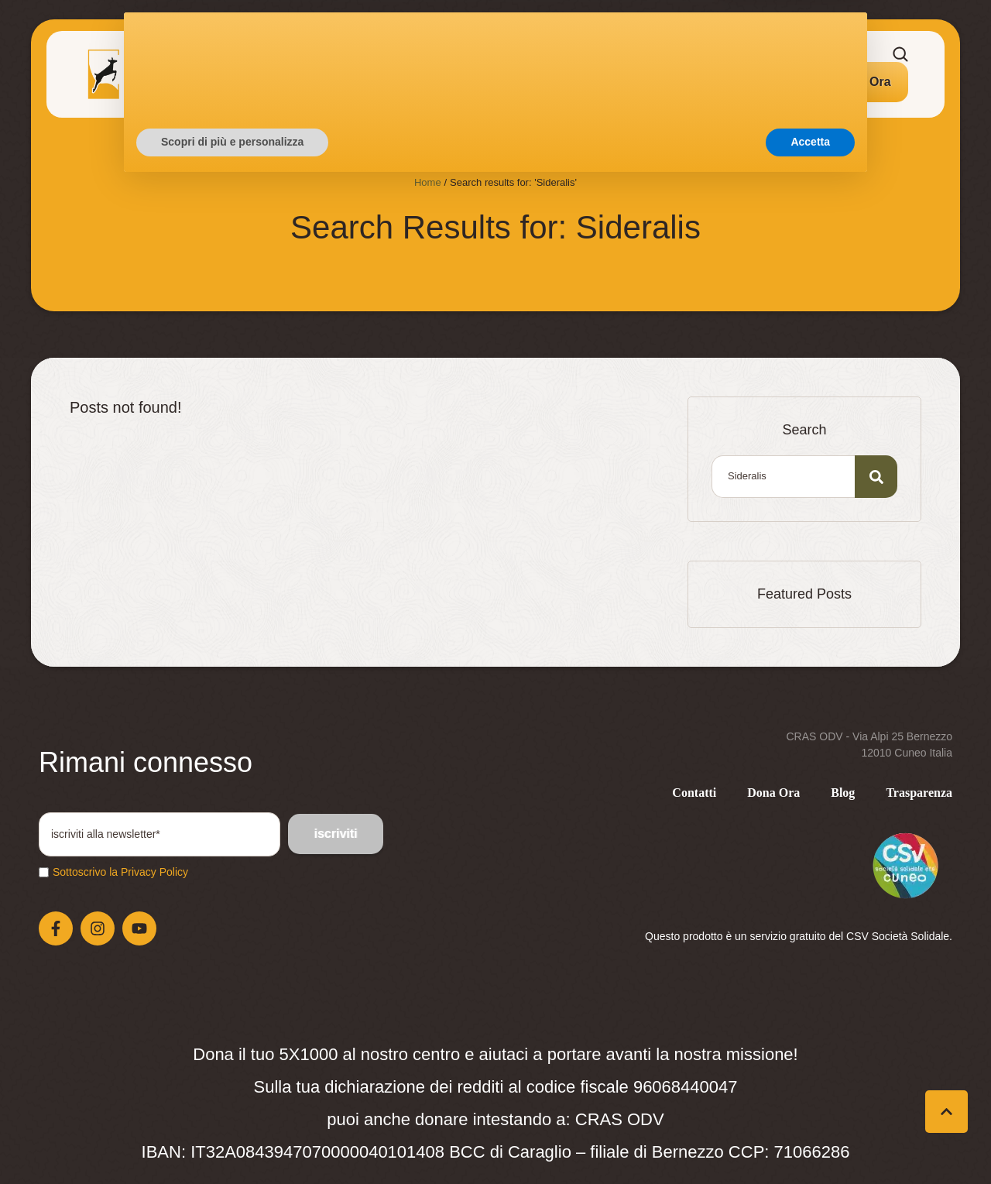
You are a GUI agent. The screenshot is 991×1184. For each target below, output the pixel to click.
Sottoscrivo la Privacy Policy (120, 872)
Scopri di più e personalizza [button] (232, 1141)
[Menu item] (193, 74)
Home (427, 182)
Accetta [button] (810, 1141)
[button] (863, 82)
